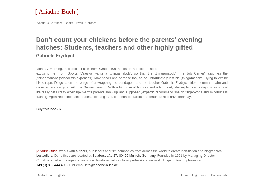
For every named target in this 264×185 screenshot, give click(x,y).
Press (79, 23)
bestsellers (44, 156)
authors (81, 151)
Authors (56, 23)
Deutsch (42, 175)
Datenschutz (219, 175)
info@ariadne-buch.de (101, 165)
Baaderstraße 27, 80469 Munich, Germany (123, 156)
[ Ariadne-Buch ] (57, 11)
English (59, 175)
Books (69, 23)
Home (185, 175)
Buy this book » (48, 109)
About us (43, 23)
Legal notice (200, 175)
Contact (90, 23)
